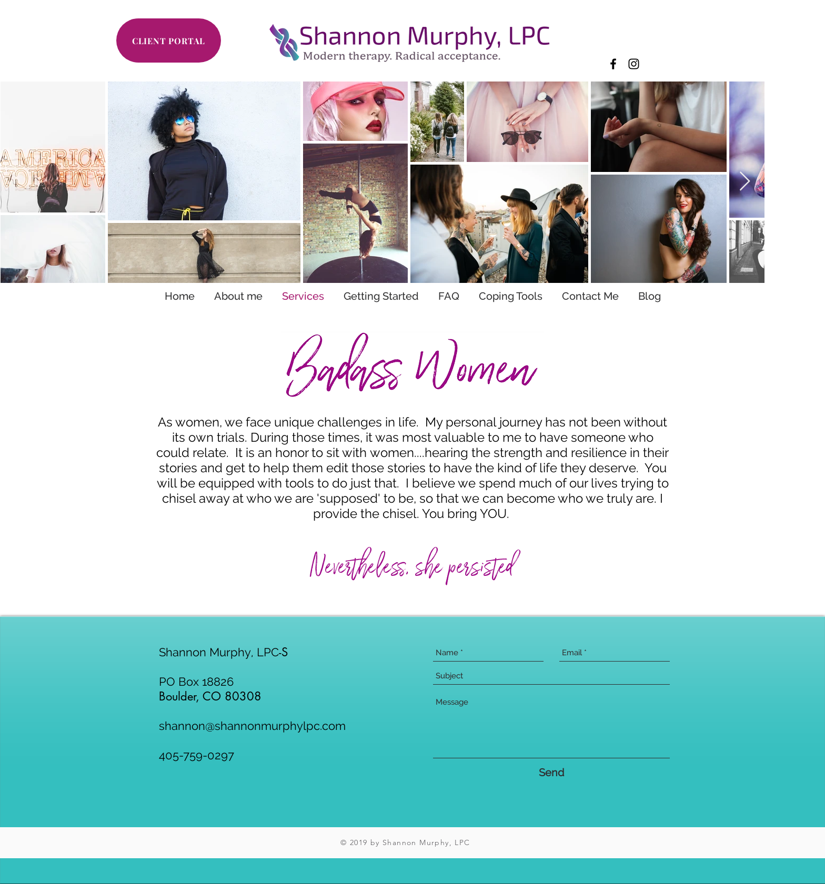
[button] (381, 296)
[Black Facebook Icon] (613, 64)
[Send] (551, 772)
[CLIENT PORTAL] (168, 40)
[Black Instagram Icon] (634, 64)
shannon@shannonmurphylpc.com (252, 726)
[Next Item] (745, 181)
